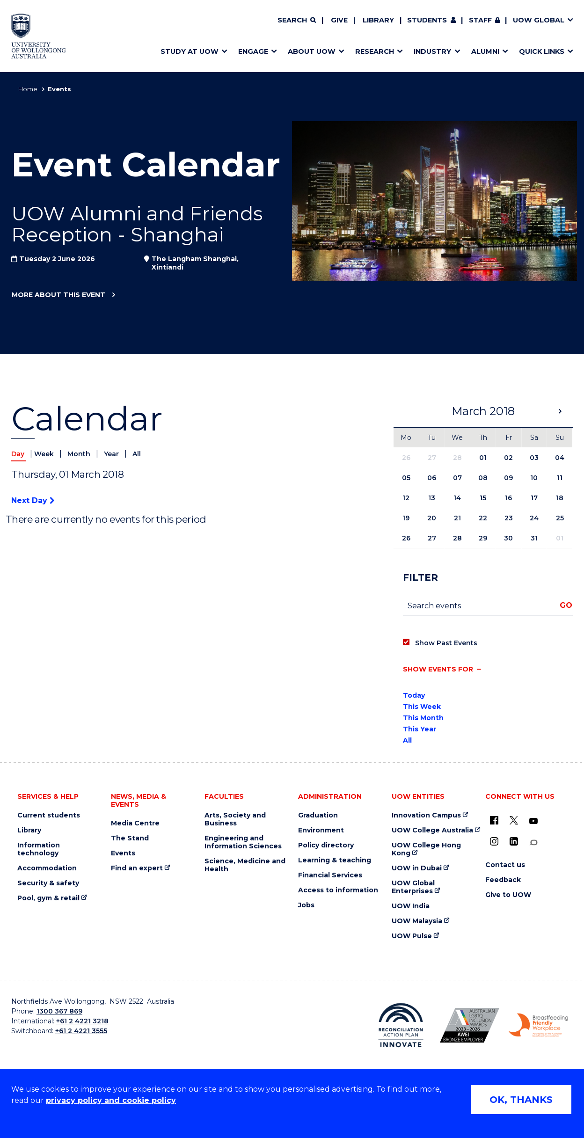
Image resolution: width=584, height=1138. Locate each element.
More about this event (58, 295)
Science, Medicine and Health (244, 865)
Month (79, 454)
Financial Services (330, 875)
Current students (48, 815)
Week (45, 454)
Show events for (438, 669)
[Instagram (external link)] (494, 841)
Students (427, 20)
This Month (423, 718)
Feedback (503, 880)
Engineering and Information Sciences (243, 842)
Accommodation (47, 868)
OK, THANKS (521, 1099)
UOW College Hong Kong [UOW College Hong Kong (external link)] (426, 849)
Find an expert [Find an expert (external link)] (137, 868)
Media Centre (135, 823)
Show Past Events (446, 643)
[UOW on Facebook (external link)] (494, 820)
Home (27, 89)
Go (566, 605)
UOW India (411, 906)
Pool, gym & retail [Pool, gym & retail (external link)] (48, 898)
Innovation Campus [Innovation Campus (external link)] (426, 815)
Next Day (32, 500)
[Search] (297, 20)
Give (339, 20)
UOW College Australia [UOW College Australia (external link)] (432, 830)
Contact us (505, 865)
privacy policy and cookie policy (111, 1100)
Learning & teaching (334, 860)
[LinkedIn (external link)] (514, 841)
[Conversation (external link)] (533, 842)
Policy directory (326, 845)
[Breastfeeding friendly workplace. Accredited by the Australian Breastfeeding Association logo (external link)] (538, 1025)
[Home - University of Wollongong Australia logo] (38, 36)
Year (112, 454)
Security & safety (48, 883)
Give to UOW (508, 895)
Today (414, 695)
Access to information (338, 890)
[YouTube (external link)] (533, 821)
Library (378, 20)
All (136, 454)
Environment (321, 830)
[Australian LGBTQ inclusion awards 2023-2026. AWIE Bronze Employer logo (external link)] (469, 1025)
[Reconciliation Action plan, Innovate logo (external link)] (401, 1025)
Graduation (318, 815)
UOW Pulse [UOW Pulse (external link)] (412, 936)
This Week (422, 706)
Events (123, 853)
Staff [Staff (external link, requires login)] (480, 20)
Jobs (306, 905)
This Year (419, 729)
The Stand (130, 838)
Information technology (38, 849)
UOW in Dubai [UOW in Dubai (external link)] (417, 868)
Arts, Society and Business (235, 819)
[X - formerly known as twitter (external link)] (514, 820)
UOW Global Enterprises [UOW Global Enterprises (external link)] (413, 887)
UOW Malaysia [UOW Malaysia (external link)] (417, 921)
